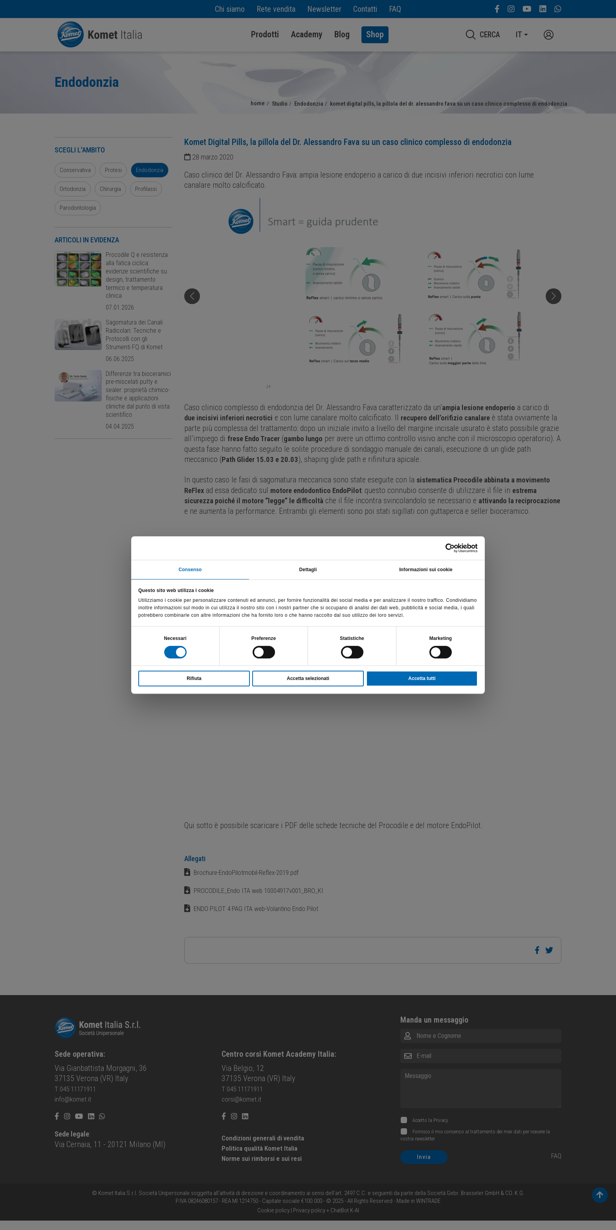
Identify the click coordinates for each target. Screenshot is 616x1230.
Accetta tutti (421, 679)
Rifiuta (194, 679)
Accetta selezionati (308, 679)
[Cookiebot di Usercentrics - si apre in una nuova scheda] (443, 547)
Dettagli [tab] (308, 569)
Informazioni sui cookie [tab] (426, 569)
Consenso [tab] (190, 569)
